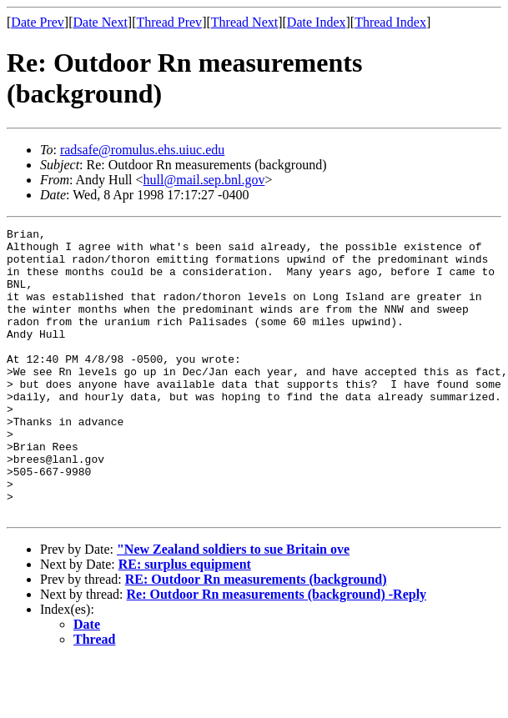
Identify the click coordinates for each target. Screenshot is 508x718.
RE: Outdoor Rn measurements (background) (256, 637)
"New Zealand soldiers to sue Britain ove (233, 607)
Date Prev (37, 22)
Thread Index (390, 22)
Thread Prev (169, 22)
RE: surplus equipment (184, 622)
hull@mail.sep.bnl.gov (204, 180)
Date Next (100, 22)
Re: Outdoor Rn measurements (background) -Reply (277, 652)
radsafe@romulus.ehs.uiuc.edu (142, 150)
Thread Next (244, 22)
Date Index (316, 22)
